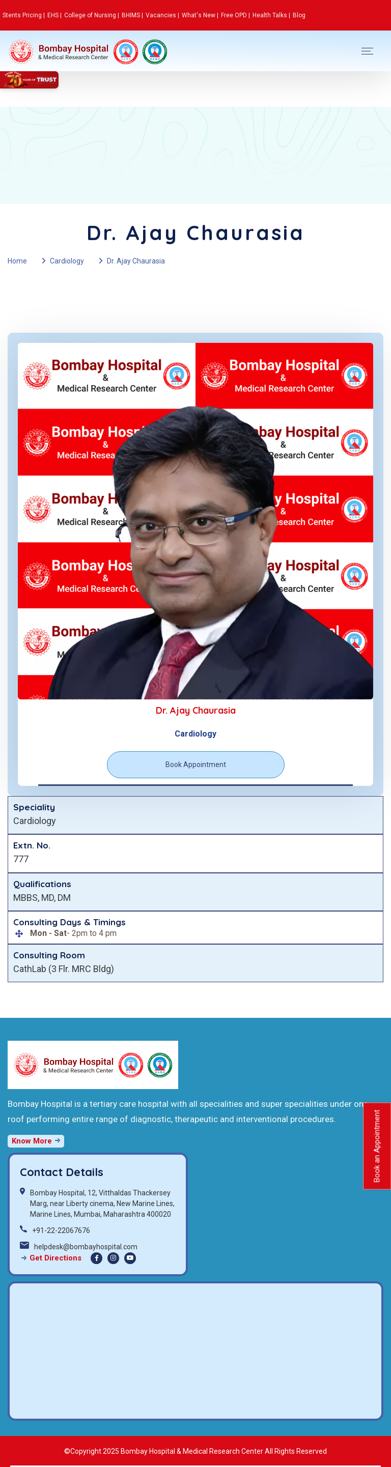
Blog (299, 15)
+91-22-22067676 (61, 1230)
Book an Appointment (376, 1145)
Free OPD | (235, 15)
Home (17, 261)
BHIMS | (132, 15)
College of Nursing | (91, 15)
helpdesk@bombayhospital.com (85, 1247)
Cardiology (67, 261)
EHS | (54, 15)
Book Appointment (195, 764)
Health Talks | (271, 15)
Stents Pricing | (24, 15)
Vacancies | (162, 15)
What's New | (200, 15)
